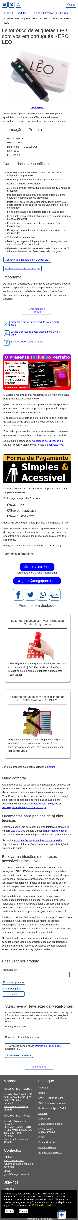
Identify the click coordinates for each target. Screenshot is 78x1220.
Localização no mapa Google (16, 1108)
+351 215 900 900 (14, 1160)
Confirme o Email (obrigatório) (37, 1040)
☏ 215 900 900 (37, 567)
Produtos (21, 13)
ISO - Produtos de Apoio (52, 1103)
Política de (42, 1205)
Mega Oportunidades (50, 1123)
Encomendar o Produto (37, 310)
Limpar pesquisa (11, 988)
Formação (44, 1118)
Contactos (12, 1150)
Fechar (23, 1211)
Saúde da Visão (47, 1142)
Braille (41, 1092)
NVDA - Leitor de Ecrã (50, 1097)
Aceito (9, 1211)
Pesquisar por (9, 969)
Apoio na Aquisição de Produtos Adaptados (38, 840)
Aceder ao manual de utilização (22, 268)
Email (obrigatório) (37, 1029)
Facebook (9, 1188)
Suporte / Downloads (50, 1152)
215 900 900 (18, 830)
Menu (70, 5)
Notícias (42, 1113)
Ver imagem (37, 107)
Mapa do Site (39, 1066)
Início (7, 13)
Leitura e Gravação (43, 13)
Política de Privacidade (48, 1045)
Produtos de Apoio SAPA (52, 1108)
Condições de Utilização (45, 440)
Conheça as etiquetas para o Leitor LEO (27, 259)
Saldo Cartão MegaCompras (46, 1130)
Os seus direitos (47, 1147)
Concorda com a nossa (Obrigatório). (33, 1047)
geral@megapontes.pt (54, 830)
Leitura (64, 13)
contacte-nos (56, 444)
